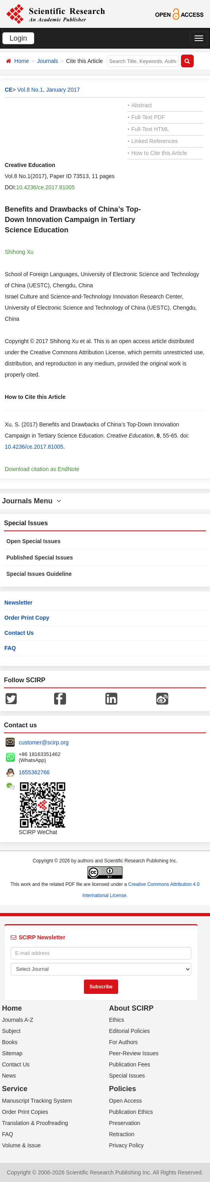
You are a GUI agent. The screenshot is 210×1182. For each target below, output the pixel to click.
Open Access (125, 1101)
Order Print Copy (26, 618)
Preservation (124, 1123)
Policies (122, 1089)
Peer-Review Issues (134, 1053)
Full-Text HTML (148, 129)
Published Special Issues (39, 557)
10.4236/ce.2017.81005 (45, 187)
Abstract (140, 105)
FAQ (10, 648)
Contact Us (19, 633)
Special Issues (127, 1075)
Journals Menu (31, 501)
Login (18, 38)
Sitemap (12, 1053)
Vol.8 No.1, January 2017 (49, 89)
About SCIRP (131, 1008)
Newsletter (18, 602)
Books (10, 1042)
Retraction (121, 1134)
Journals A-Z (17, 1020)
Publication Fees (129, 1064)
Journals (47, 61)
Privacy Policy (126, 1145)
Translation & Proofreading (35, 1123)
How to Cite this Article (157, 153)
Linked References (153, 141)
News (9, 1075)
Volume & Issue (21, 1145)
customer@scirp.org (43, 742)
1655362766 (34, 772)
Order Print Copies (25, 1112)
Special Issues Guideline (39, 574)
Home (21, 61)
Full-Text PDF (146, 117)
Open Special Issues (33, 541)
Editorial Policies (129, 1031)
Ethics (116, 1020)
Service (14, 1089)
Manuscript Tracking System (37, 1101)
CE (8, 89)
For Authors (123, 1042)
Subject (11, 1031)
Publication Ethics (131, 1112)
